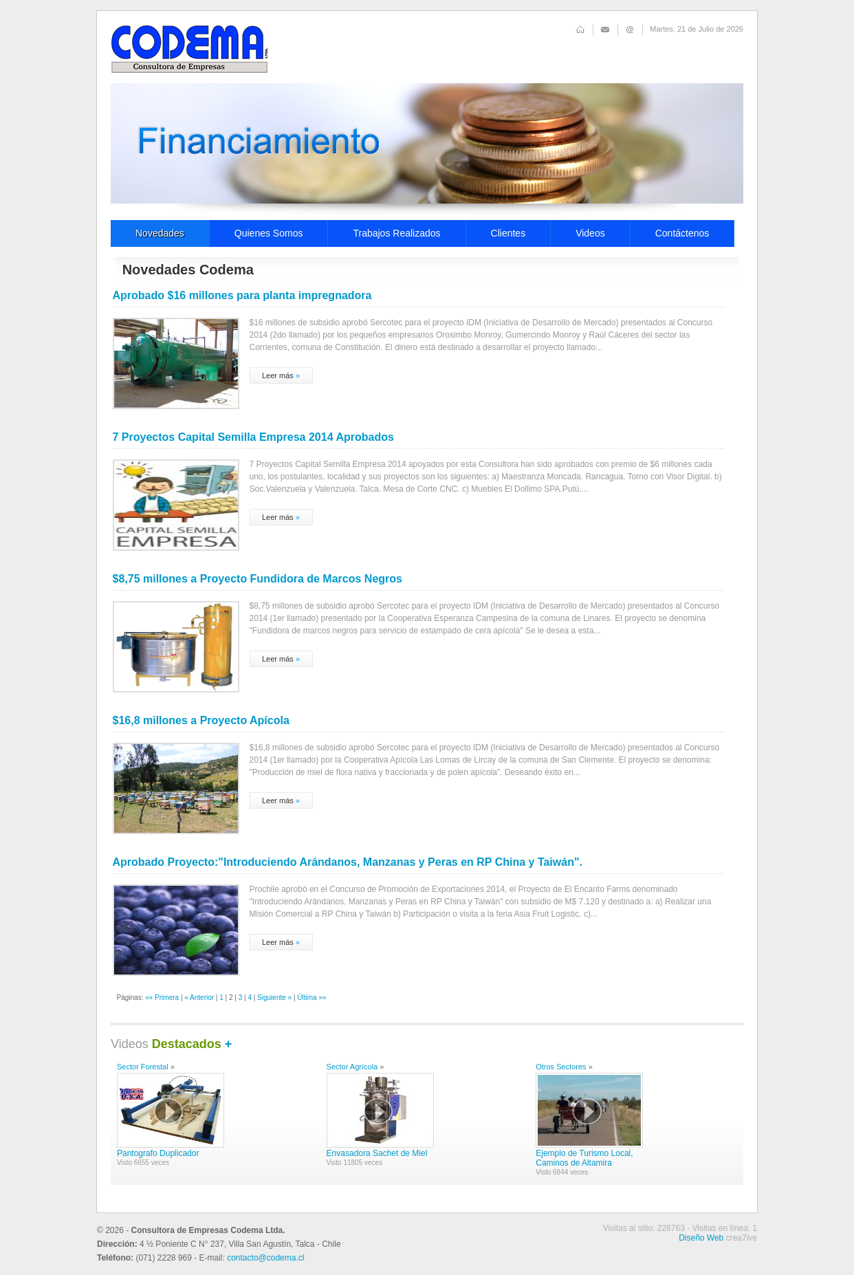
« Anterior (199, 997)
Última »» (311, 997)
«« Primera (162, 997)
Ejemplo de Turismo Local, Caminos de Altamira (584, 1158)
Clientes (508, 233)
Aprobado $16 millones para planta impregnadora (242, 295)
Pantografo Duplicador (158, 1153)
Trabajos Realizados (396, 233)
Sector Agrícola (352, 1066)
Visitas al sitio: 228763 (644, 1228)
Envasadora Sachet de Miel (377, 1153)
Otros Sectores (561, 1066)
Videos (590, 233)
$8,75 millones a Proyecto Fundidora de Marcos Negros (257, 579)
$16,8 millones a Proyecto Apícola (201, 720)
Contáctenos (682, 233)
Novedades (159, 233)
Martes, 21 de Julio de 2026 (696, 29)
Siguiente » (274, 997)
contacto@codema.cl (265, 1258)
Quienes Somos (268, 233)
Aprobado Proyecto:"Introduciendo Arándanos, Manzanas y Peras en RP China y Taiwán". (347, 862)
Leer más (278, 375)
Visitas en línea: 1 (724, 1228)
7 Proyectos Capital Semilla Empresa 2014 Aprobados (253, 437)
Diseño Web (701, 1238)
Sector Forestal (142, 1066)
